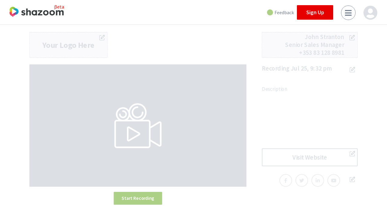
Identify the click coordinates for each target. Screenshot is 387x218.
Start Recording (138, 198)
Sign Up (315, 12)
